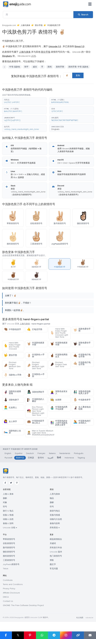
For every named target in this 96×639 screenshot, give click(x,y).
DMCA (6, 597)
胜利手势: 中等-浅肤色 (78, 67)
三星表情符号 (9, 560)
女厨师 (55, 400)
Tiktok (5, 568)
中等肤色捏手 (12, 329)
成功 (35, 67)
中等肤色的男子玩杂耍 (58, 408)
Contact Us (8, 601)
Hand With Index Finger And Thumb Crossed (12, 346)
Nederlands (64, 453)
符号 (5, 506)
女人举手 (10, 421)
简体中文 (20, 457)
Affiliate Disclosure (11, 593)
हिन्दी (59, 457)
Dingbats (55, 129)
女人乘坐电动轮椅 (82, 408)
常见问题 (54, 568)
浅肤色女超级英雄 (12, 392)
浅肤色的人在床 (12, 432)
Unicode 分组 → (10, 527)
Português (78, 453)
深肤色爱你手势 (82, 344)
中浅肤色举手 (82, 400)
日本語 (31, 457)
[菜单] (90, 4)
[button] (24, 101)
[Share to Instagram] (66, 635)
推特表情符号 (9, 556)
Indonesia (69, 457)
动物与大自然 (56, 519)
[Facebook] (5, 482)
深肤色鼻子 (11, 400)
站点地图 (79, 618)
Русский (8, 457)
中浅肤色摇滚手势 (35, 344)
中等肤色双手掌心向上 (35, 422)
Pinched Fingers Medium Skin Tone (12, 365)
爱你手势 (10, 355)
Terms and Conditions (13, 584)
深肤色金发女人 (58, 392)
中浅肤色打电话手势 (82, 363)
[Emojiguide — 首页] (5, 471)
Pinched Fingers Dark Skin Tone (58, 364)
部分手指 (38, 25)
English (8, 453)
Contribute (8, 580)
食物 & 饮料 (8, 523)
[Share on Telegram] (54, 635)
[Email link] (90, 635)
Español (18, 453)
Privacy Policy (9, 588)
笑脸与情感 (55, 515)
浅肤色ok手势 (12, 375)
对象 (5, 502)
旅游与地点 (55, 511)
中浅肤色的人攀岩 (35, 400)
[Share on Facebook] (6, 635)
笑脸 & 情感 (8, 515)
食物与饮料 (55, 523)
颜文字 (53, 564)
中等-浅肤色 (14, 67)
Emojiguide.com (9, 25)
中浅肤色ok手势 (36, 355)
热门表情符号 (56, 556)
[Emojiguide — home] (17, 4)
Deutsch (30, 453)
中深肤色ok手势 (36, 375)
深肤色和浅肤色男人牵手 (82, 392)
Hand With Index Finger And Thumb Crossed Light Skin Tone (59, 333)
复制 (78, 75)
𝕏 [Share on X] (18, 635)
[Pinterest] (17, 482)
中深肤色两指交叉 (58, 355)
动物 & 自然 (8, 519)
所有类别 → (55, 527)
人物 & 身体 (8, 494)
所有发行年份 (56, 547)
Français (41, 453)
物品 (52, 498)
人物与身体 (25, 25)
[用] (38, 14)
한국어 (41, 457)
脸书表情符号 (9, 547)
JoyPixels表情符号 (11, 564)
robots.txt (89, 618)
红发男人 (10, 408)
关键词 (53, 543)
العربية (50, 457)
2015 (33, 56)
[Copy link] (78, 635)
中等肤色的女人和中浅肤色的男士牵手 (58, 423)
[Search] (83, 14)
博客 (52, 560)
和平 (26, 67)
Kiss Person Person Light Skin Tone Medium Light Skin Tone (35, 411)
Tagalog (81, 457)
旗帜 (5, 498)
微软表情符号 (9, 552)
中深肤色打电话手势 (82, 355)
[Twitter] (11, 482)
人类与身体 (55, 494)
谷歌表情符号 (9, 543)
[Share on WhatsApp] (42, 635)
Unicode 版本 (56, 552)
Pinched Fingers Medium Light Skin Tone (35, 365)
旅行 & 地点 (8, 511)
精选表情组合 (56, 539)
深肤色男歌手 (35, 392)
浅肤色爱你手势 (82, 330)
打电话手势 (34, 329)
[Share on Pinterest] (30, 635)
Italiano (52, 453)
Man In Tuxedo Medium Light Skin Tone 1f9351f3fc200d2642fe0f (37, 433)
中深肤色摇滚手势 (58, 344)
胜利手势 (60, 67)
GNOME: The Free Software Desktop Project (23, 605)
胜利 (50, 67)
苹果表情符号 (9, 539)
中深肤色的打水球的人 (82, 422)
